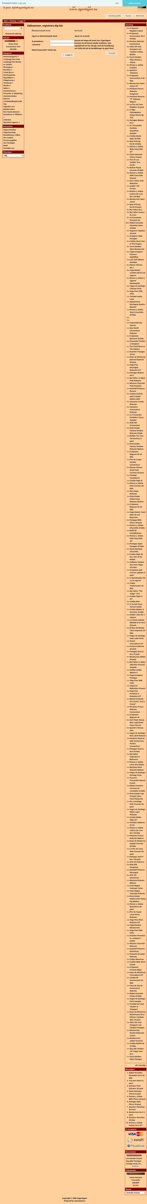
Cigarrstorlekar (9, 130)
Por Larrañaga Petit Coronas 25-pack (137, 804)
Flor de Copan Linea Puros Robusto (135, 914)
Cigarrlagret (82, 1198)
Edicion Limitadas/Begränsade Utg (12, 101)
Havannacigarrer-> (11, 57)
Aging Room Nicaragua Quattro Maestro (137, 304)
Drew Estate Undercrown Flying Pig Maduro (138, 898)
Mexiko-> (7, 86)
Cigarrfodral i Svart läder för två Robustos (138, 514)
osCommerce (79, 1201)
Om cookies (8, 138)
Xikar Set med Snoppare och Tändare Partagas (137, 1025)
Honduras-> (8, 83)
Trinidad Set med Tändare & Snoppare (137, 1006)
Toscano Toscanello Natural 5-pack (137, 780)
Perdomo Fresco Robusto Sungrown (136, 91)
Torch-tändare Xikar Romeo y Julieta (136, 59)
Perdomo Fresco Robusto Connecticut (136, 709)
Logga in (21, 21)
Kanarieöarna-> (9, 91)
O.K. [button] (117, 3)
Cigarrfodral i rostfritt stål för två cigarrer (137, 272)
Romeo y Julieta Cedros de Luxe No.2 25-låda (136, 194)
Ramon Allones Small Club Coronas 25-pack (137, 470)
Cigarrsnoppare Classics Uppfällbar (136, 254)
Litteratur (7, 120)
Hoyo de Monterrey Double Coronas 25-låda (138, 843)
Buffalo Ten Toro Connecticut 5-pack (136, 438)
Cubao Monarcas (137, 959)
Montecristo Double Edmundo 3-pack (137, 1033)
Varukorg (129, 25)
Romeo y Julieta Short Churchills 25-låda (136, 312)
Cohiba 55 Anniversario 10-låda (136, 980)
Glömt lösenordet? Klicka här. (44, 50)
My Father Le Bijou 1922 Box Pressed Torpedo (137, 664)
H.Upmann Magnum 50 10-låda (136, 507)
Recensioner (130, 1152)
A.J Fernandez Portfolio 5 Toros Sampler (137, 417)
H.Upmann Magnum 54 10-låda (136, 454)
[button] (113, 16)
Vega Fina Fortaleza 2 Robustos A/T (135, 693)
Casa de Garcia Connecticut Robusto (136, 988)
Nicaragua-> (8, 67)
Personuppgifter (10, 140)
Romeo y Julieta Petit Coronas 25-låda (137, 485)
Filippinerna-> (9, 80)
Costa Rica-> (8, 72)
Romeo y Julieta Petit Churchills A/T (136, 538)
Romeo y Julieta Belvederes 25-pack (136, 906)
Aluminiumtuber (10, 96)
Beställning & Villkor (11, 135)
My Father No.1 (136, 210)
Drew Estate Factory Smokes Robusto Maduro (137, 446)
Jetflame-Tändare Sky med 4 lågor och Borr (137, 564)
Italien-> (6, 88)
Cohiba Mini (135, 602)
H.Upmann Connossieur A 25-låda (137, 78)
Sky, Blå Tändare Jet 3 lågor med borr (137, 1051)
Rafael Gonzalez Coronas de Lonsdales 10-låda (137, 788)
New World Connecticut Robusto (135, 330)
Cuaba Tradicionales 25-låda (137, 585)
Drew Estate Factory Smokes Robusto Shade (136, 430)
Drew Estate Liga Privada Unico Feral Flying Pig (137, 796)
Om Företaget (9, 143)
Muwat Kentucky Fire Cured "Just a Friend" (137, 701)
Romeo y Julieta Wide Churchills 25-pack (136, 175)
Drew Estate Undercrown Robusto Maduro (137, 499)
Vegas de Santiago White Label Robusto (137, 812)
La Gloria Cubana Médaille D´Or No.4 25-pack (137, 622)
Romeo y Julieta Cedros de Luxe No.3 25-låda (136, 830)
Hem (6, 21)
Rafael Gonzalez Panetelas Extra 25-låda (136, 225)
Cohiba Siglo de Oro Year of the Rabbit (136, 556)
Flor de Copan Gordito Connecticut (135, 462)
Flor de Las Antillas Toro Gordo (135, 162)
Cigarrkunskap (9, 132)
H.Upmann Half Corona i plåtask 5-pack (137, 572)
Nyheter (6, 38)
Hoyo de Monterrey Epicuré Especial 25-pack (138, 359)
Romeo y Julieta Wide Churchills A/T (136, 149)
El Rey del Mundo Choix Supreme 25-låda (138, 630)
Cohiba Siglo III (136, 481)
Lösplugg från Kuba (11, 59)
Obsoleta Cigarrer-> (11, 122)
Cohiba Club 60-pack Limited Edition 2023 (136, 396)
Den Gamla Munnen (11, 112)
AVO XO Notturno (137, 862)
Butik (5, 146)
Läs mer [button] (22, 3)
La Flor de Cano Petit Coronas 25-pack (137, 851)
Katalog (13, 21)
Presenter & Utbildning (12, 93)
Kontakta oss (8, 148)
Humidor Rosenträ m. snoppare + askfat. (137, 938)
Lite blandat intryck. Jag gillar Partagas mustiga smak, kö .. (134, 1161)
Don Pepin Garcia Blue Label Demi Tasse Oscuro (137, 722)
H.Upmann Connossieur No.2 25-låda (137, 36)
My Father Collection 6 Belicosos (135, 756)
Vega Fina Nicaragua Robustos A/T (135, 367)
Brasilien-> (7, 70)
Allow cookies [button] (135, 3)
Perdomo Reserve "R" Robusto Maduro (137, 99)
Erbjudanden (130, 1170)
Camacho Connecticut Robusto (135, 409)
